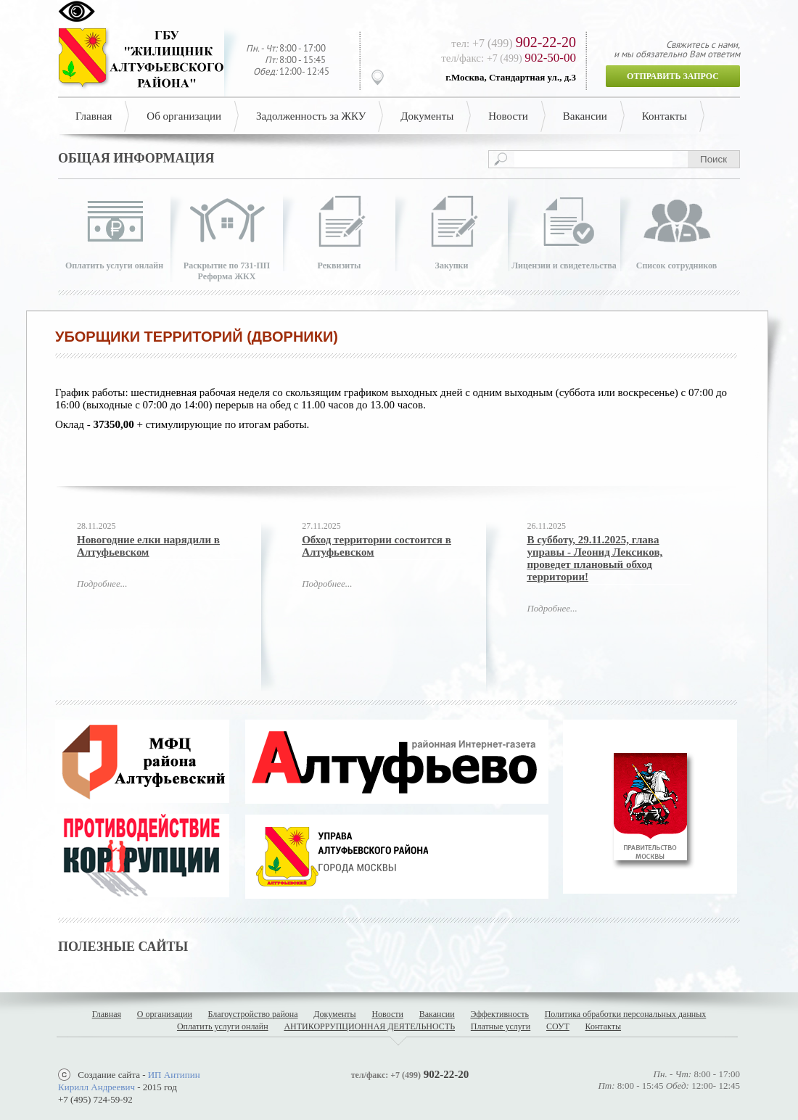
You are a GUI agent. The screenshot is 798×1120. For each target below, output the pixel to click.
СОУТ (557, 1026)
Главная (93, 116)
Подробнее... (102, 583)
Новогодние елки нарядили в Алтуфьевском (148, 546)
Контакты (664, 116)
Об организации (184, 116)
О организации (164, 1014)
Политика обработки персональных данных (626, 1014)
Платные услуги (500, 1026)
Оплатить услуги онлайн (222, 1026)
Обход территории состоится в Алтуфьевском (376, 546)
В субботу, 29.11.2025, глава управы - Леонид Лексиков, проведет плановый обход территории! (594, 558)
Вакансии (585, 116)
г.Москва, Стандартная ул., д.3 (510, 77)
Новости (507, 116)
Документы (426, 116)
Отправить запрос (673, 76)
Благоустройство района (253, 1014)
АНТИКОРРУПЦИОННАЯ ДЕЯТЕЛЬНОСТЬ (369, 1026)
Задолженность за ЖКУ (311, 116)
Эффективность (499, 1014)
